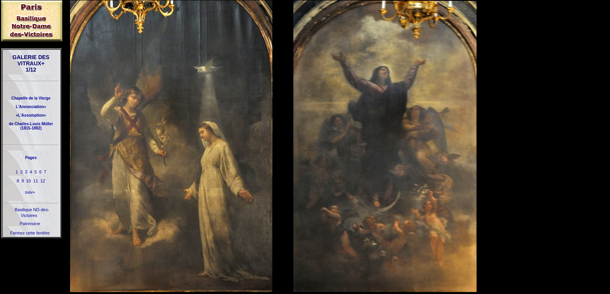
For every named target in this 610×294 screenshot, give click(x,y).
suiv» (30, 192)
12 (42, 180)
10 (28, 180)
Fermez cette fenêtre (30, 233)
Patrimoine (30, 223)
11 (35, 180)
